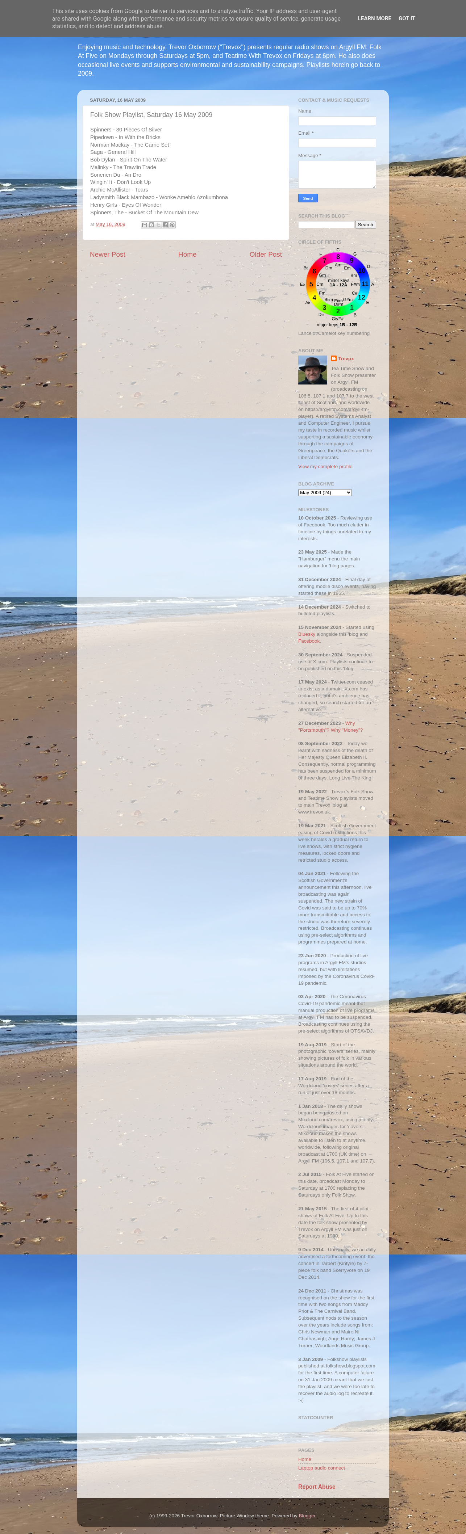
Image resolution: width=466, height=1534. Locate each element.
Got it (407, 18)
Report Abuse (317, 1487)
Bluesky (306, 634)
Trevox (346, 358)
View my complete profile (325, 466)
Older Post (266, 254)
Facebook (309, 641)
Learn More (374, 18)
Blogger (307, 1515)
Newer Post (107, 254)
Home (187, 254)
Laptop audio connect (321, 1468)
